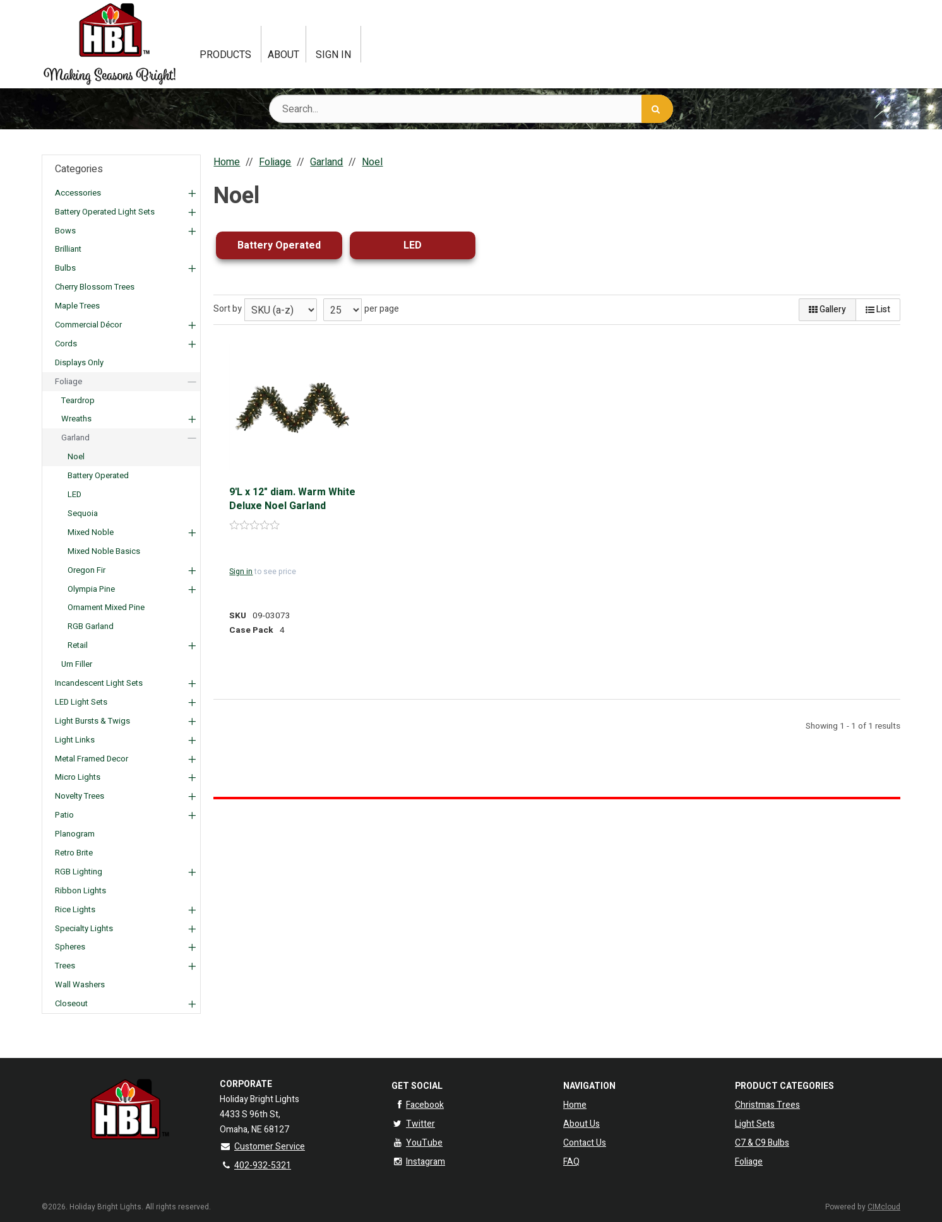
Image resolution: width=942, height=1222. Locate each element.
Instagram (418, 1161)
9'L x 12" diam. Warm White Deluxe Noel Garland (292, 499)
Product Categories (784, 1086)
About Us (581, 1124)
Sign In (333, 54)
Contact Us (584, 1142)
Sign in (241, 571)
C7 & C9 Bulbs (762, 1142)
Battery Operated (279, 245)
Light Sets (755, 1124)
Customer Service (262, 1146)
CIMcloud (883, 1207)
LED (412, 245)
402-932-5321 (255, 1165)
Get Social (417, 1086)
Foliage (749, 1161)
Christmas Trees (767, 1105)
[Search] (657, 109)
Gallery (827, 309)
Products (225, 54)
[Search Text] (471, 109)
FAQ (571, 1161)
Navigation (589, 1086)
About (283, 54)
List (878, 309)
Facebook (417, 1105)
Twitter (413, 1124)
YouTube (417, 1142)
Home (575, 1105)
